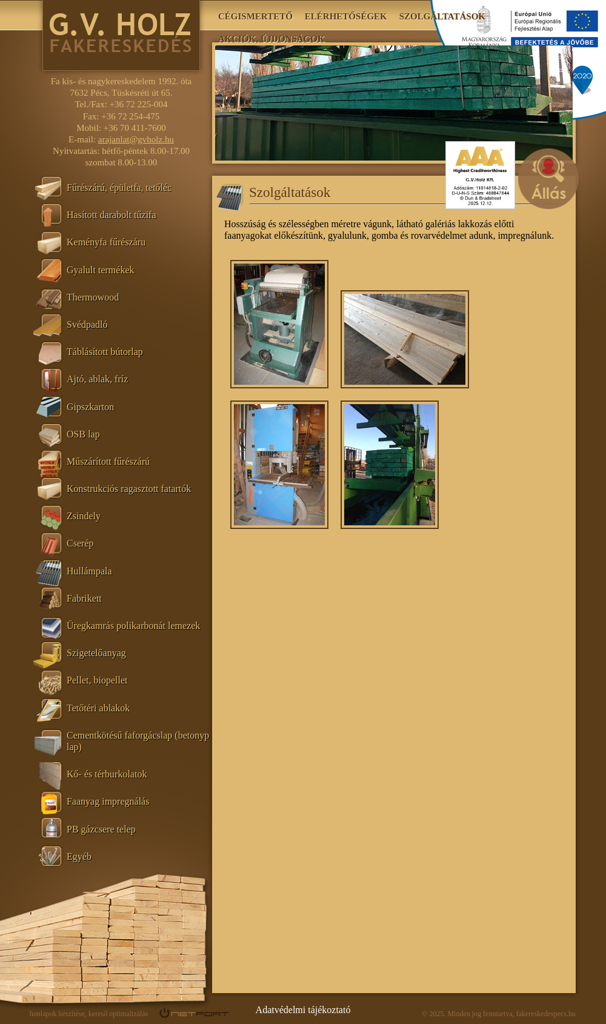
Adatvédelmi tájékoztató (303, 1010)
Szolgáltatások (442, 16)
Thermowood (93, 297)
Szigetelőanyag (96, 653)
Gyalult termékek (101, 270)
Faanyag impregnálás (108, 801)
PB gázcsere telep (101, 829)
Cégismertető (255, 16)
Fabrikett (84, 598)
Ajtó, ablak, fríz (97, 379)
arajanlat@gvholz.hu (136, 139)
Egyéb (79, 856)
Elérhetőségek (346, 16)
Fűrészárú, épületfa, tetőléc (119, 187)
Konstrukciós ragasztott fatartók (129, 489)
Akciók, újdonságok (271, 39)
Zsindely (84, 516)
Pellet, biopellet (97, 680)
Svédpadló (87, 324)
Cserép (80, 543)
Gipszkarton (90, 407)
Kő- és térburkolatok (107, 774)
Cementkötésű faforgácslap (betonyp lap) (138, 741)
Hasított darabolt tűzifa (111, 215)
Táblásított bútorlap (105, 352)
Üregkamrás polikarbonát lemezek (133, 625)
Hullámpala (89, 571)
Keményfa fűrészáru (106, 242)
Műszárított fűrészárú (108, 461)
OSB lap (83, 434)
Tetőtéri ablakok (98, 708)
